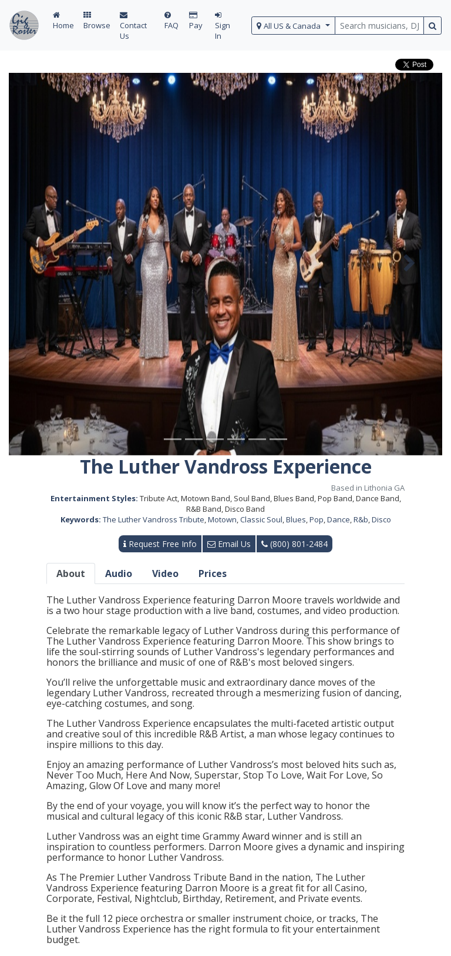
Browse (96, 21)
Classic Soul (261, 519)
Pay (196, 21)
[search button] (432, 25)
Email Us (229, 543)
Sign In (222, 26)
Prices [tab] (212, 573)
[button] (41, 264)
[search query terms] (379, 25)
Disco (381, 519)
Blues (296, 519)
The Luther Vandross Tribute (153, 519)
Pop (316, 519)
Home (63, 21)
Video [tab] (165, 573)
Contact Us (133, 26)
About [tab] (70, 573)
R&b (361, 519)
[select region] (293, 25)
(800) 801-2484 (294, 543)
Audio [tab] (118, 573)
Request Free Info (160, 543)
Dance (338, 519)
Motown (222, 519)
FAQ (171, 21)
